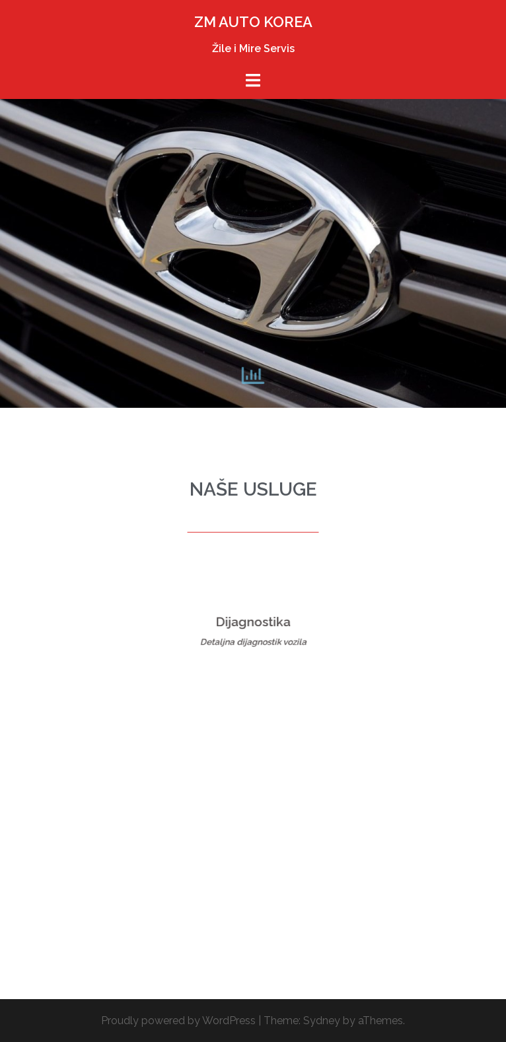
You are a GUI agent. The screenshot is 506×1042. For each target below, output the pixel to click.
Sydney (321, 1020)
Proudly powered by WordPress (178, 1020)
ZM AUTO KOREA (253, 21)
